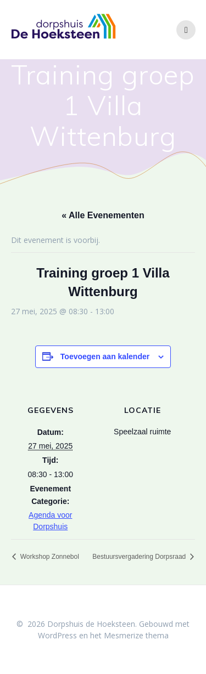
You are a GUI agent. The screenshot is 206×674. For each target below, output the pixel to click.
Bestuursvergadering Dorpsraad (139, 556)
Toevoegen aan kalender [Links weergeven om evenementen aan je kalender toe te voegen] (104, 356)
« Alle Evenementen (103, 215)
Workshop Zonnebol (48, 556)
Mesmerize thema (136, 635)
